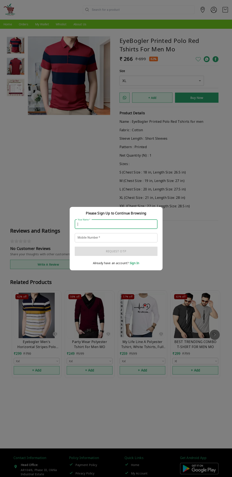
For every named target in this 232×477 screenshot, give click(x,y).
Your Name (84, 219)
